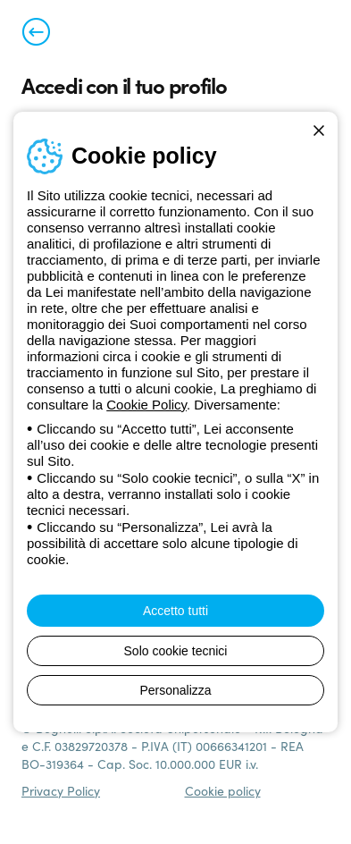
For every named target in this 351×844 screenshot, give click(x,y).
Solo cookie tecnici (176, 651)
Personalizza (175, 690)
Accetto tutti (175, 610)
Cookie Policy (146, 404)
